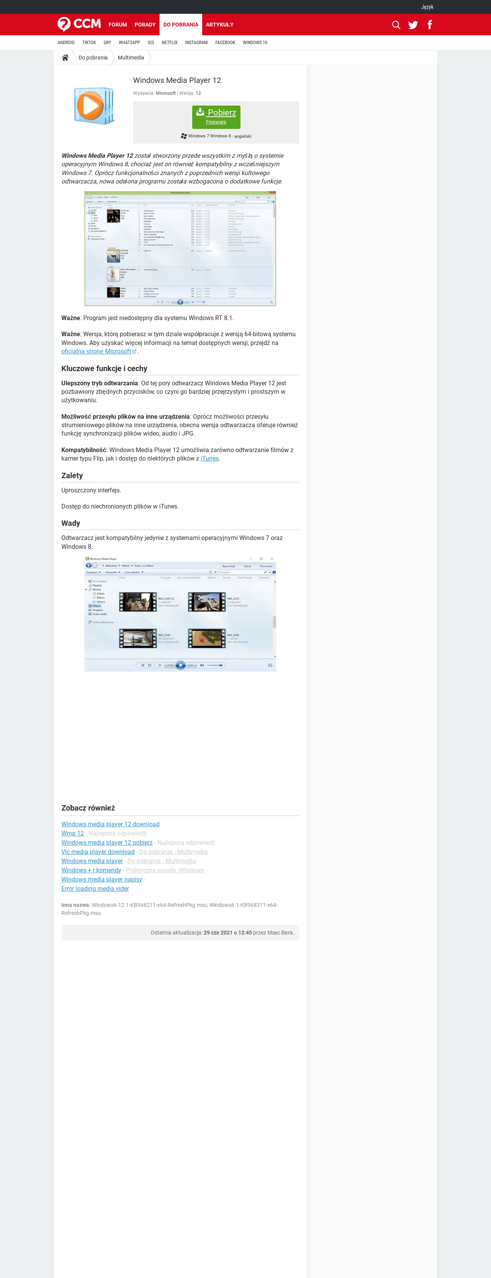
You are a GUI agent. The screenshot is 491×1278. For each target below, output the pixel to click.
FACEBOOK (225, 42)
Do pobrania (180, 24)
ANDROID (66, 42)
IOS (151, 42)
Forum (118, 24)
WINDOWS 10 (255, 42)
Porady (145, 24)
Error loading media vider (95, 888)
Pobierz (216, 116)
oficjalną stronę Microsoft (96, 351)
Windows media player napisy (101, 879)
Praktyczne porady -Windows (165, 870)
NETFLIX (170, 42)
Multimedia (131, 57)
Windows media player (92, 861)
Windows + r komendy (91, 870)
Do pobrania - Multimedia (173, 851)
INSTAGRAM (196, 42)
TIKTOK (89, 42)
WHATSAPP (129, 42)
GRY (107, 42)
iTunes (210, 458)
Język (427, 7)
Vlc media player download (98, 851)
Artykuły (220, 24)
